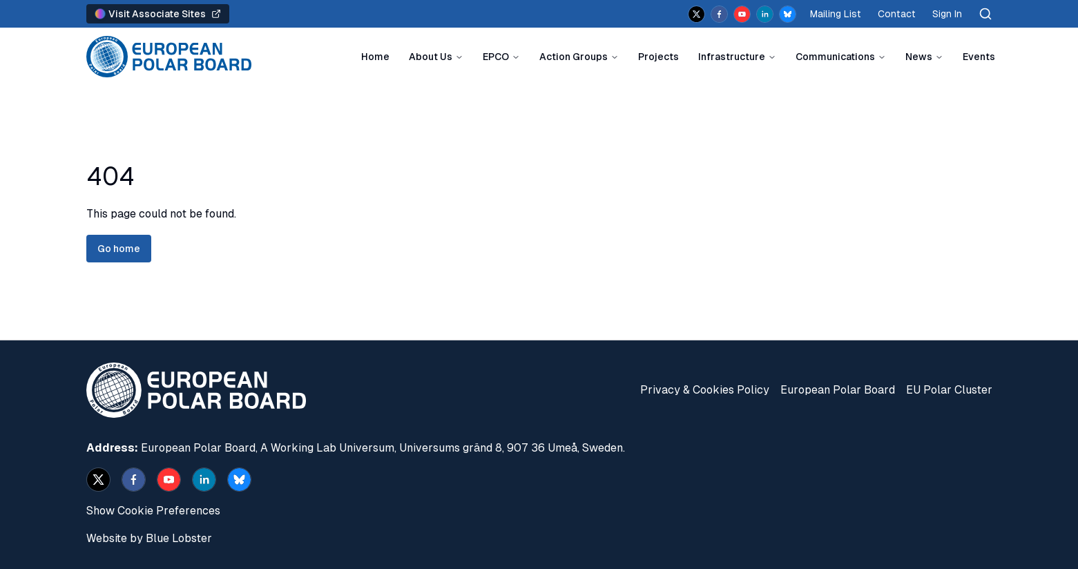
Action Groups (573, 56)
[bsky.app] (787, 14)
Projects (658, 56)
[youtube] (742, 14)
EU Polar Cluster (949, 389)
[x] (696, 14)
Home (375, 56)
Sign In (947, 13)
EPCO (496, 56)
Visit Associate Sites (158, 13)
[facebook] (719, 14)
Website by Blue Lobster (149, 538)
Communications (835, 56)
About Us (430, 56)
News (918, 56)
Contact (897, 13)
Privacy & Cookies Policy (704, 389)
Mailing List (835, 13)
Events (979, 56)
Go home (118, 248)
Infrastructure (731, 56)
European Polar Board (837, 389)
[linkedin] (764, 14)
